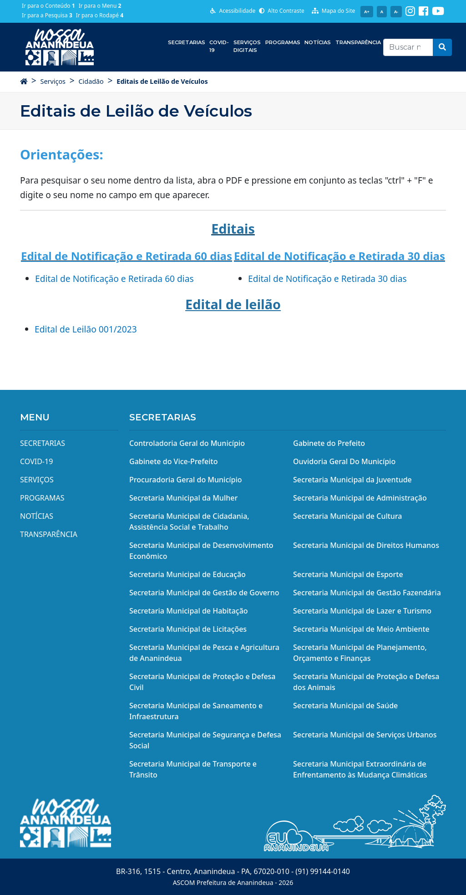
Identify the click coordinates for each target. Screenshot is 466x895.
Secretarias (186, 42)
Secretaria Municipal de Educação (187, 574)
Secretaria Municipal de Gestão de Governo (204, 593)
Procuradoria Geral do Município (185, 480)
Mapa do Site (333, 11)
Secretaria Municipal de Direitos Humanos (366, 545)
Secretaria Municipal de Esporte (348, 574)
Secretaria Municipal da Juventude (352, 480)
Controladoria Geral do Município (187, 443)
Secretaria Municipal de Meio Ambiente (361, 629)
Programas (282, 42)
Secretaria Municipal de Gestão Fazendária (367, 593)
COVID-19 (219, 46)
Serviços (53, 81)
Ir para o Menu (100, 6)
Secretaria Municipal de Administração (360, 498)
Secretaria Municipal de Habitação (188, 611)
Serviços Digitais (247, 46)
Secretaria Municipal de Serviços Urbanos (365, 735)
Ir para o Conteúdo (48, 6)
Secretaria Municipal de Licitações (188, 629)
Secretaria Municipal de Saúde (345, 706)
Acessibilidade (232, 11)
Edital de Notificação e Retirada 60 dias (114, 278)
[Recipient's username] (408, 47)
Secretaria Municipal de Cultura (347, 516)
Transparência (358, 42)
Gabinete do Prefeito (329, 443)
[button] (442, 47)
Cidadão (90, 81)
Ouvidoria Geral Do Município (344, 461)
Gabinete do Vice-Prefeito (173, 461)
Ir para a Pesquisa (47, 15)
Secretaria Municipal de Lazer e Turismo (362, 611)
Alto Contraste (281, 11)
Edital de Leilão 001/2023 (86, 329)
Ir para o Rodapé (99, 15)
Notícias (317, 42)
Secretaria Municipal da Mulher (183, 498)
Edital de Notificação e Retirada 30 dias (327, 278)
